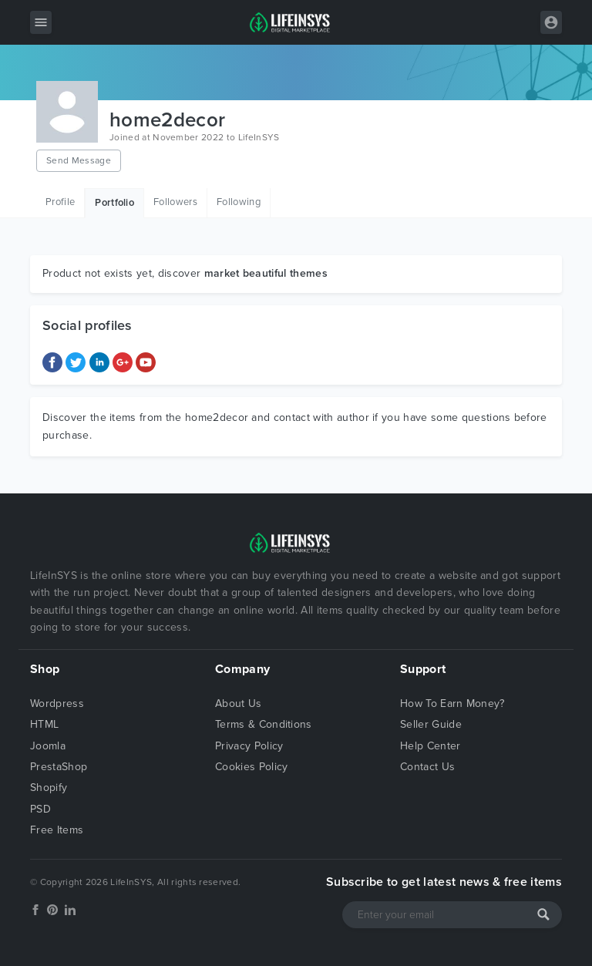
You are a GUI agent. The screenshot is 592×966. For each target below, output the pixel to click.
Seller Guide (431, 724)
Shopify (48, 787)
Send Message (78, 160)
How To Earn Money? (452, 703)
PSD (40, 809)
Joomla (48, 745)
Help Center (430, 745)
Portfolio (114, 203)
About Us (238, 703)
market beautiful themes (266, 273)
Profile (60, 202)
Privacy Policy (249, 745)
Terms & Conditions (263, 724)
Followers (175, 202)
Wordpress (57, 703)
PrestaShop (58, 766)
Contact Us (427, 766)
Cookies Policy (251, 766)
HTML (44, 724)
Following (239, 202)
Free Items (56, 829)
